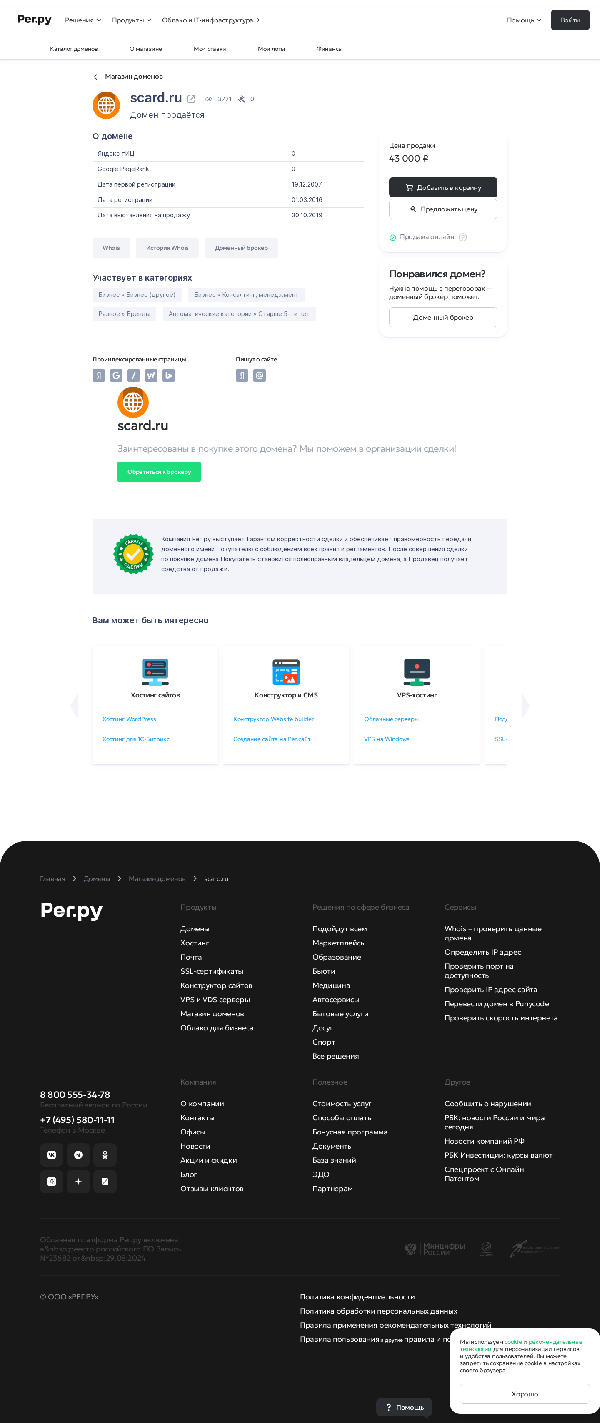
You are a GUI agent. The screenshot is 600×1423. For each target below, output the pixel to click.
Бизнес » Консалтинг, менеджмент (246, 295)
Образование (336, 957)
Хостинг (194, 943)
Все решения (335, 1056)
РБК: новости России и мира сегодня (495, 1122)
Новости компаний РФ (484, 1141)
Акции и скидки (208, 1160)
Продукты (132, 20)
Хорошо (525, 1394)
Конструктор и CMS (286, 695)
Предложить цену (449, 209)
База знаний (334, 1160)
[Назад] (74, 706)
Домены (195, 928)
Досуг (322, 1027)
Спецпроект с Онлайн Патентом (484, 1173)
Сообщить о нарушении (488, 1103)
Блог (188, 1174)
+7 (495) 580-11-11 (77, 1120)
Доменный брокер (443, 317)
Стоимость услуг (342, 1103)
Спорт (323, 1042)
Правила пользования (339, 1339)
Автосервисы (335, 999)
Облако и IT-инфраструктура (212, 20)
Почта (191, 957)
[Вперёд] (526, 706)
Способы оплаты (342, 1117)
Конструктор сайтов (216, 985)
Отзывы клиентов (212, 1188)
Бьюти (323, 971)
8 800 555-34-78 (75, 1094)
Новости (195, 1146)
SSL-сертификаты (211, 971)
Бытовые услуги (340, 1013)
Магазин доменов (133, 76)
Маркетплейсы (339, 943)
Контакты (197, 1117)
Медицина (331, 985)
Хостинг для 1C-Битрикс (136, 739)
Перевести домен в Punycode (497, 1003)
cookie (513, 1342)
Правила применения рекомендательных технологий (395, 1325)
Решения (83, 20)
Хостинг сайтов (155, 695)
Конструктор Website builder (273, 719)
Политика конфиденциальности (357, 1296)
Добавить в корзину (449, 187)
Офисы (192, 1132)
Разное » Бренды (124, 314)
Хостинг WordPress (129, 719)
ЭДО (321, 1174)
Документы (332, 1146)
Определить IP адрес (483, 952)
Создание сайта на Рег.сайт (272, 739)
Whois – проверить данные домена (493, 933)
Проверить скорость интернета (501, 1017)
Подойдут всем (339, 928)
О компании (202, 1103)
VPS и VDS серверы (215, 999)
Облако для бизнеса (217, 1027)
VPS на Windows (387, 739)
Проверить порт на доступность (479, 970)
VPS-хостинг (417, 695)
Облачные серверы (391, 719)
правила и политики (440, 1339)
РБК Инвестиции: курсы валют (498, 1155)
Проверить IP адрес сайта (491, 989)
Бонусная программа (350, 1132)
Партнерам (332, 1188)
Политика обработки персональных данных (378, 1311)
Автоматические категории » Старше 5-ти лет (239, 314)
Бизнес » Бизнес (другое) (137, 295)
